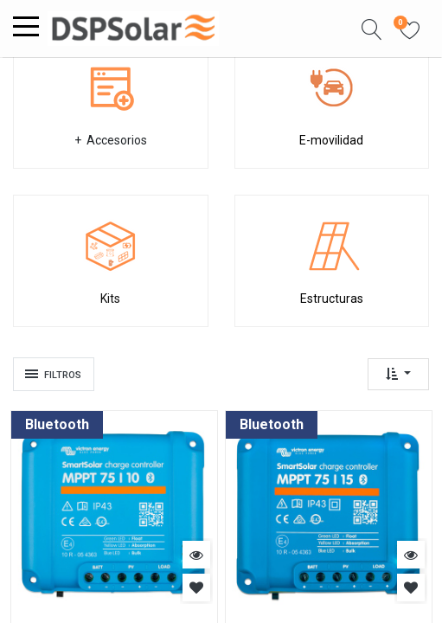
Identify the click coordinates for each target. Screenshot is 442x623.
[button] (372, 28)
